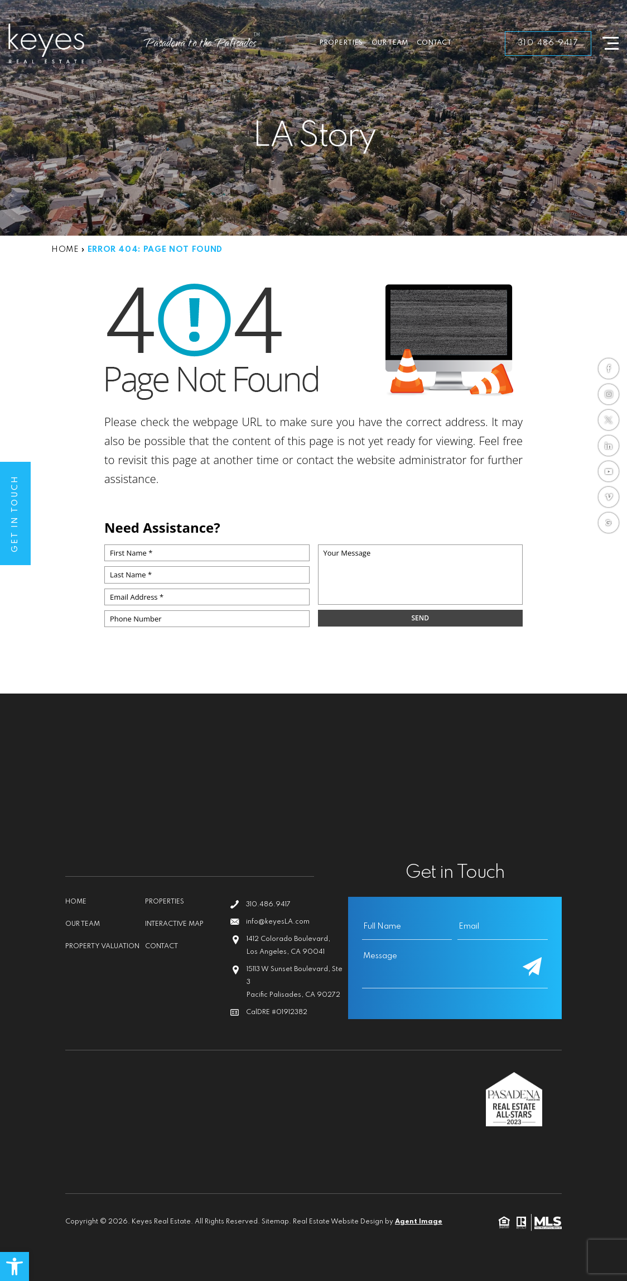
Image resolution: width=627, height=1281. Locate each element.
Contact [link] (434, 43)
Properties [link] (341, 43)
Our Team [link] (390, 43)
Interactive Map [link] (174, 924)
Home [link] (75, 901)
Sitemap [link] (275, 1221)
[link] (14, 1266)
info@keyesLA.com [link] (278, 922)
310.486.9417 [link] (548, 43)
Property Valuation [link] (102, 946)
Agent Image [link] (418, 1221)
